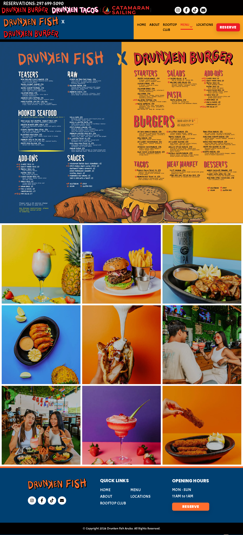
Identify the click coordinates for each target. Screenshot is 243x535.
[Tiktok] (52, 501)
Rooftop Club (166, 18)
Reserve (228, 18)
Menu (184, 18)
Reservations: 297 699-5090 (35, 4)
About (147, 18)
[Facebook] (42, 501)
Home (133, 18)
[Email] (62, 501)
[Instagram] (32, 501)
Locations (204, 18)
